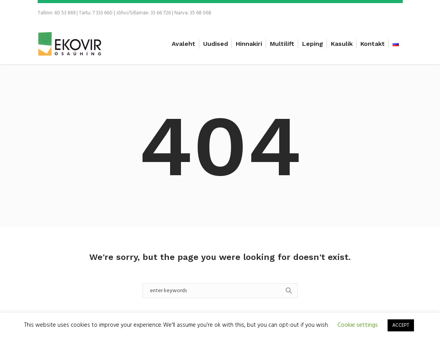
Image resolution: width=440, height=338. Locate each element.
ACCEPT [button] (400, 325)
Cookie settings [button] (357, 325)
